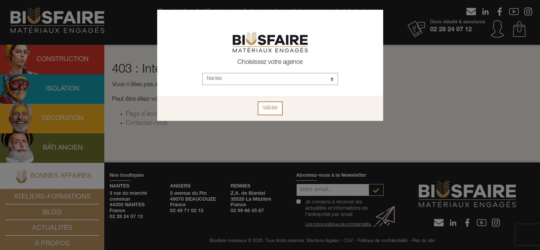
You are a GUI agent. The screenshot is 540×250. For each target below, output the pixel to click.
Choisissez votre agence (270, 62)
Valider (270, 108)
